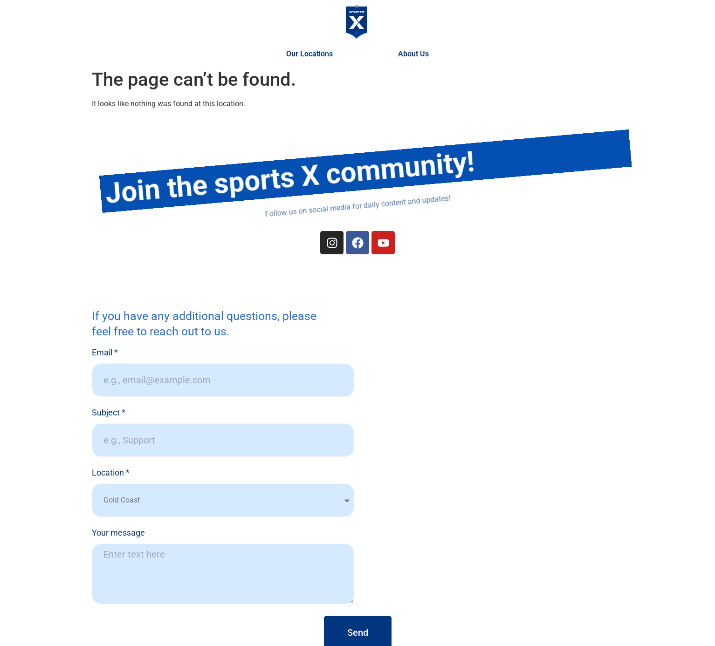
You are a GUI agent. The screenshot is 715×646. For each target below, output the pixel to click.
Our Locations (311, 54)
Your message (118, 533)
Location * (111, 473)
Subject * (108, 412)
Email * (105, 352)
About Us (413, 53)
